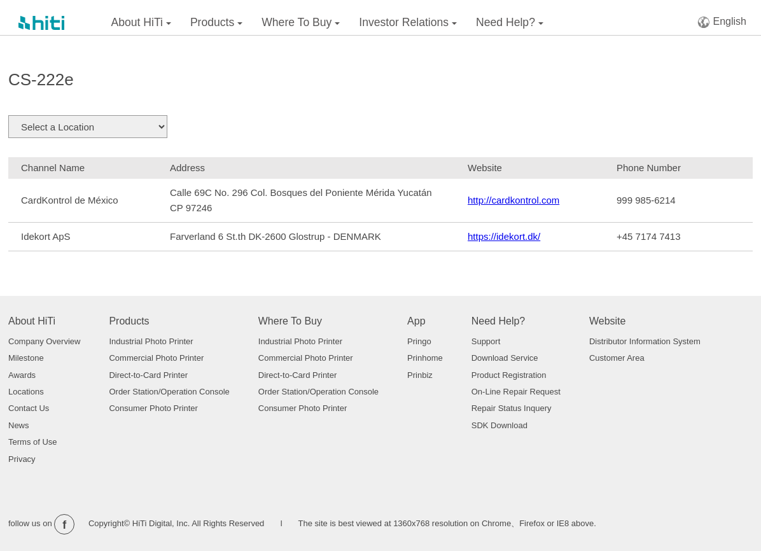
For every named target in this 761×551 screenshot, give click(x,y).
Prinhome (425, 358)
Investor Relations (408, 22)
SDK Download (499, 425)
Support (486, 341)
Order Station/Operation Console (169, 391)
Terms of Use (32, 442)
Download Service (504, 358)
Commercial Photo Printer (156, 358)
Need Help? (509, 22)
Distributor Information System (645, 341)
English (721, 22)
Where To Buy (301, 22)
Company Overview (44, 341)
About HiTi (141, 22)
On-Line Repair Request (516, 391)
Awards (22, 375)
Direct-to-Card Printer (148, 375)
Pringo (419, 341)
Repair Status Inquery (511, 408)
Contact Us (28, 408)
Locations (26, 391)
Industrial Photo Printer (151, 341)
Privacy (22, 459)
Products (216, 22)
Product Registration (509, 375)
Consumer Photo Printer (153, 408)
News (18, 425)
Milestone (26, 358)
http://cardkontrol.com (513, 200)
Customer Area (617, 358)
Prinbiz (420, 375)
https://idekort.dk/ (504, 236)
